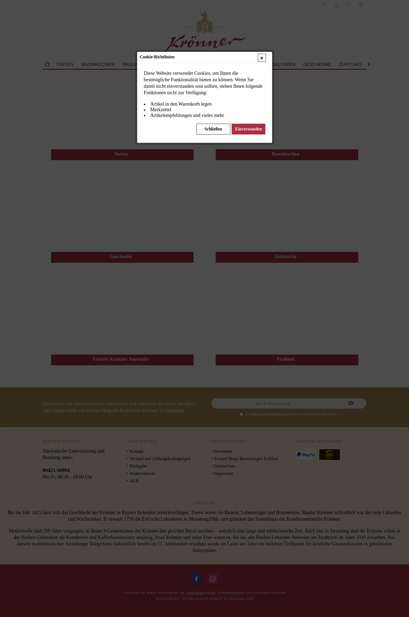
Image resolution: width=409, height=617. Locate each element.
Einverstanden (248, 129)
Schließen (213, 129)
